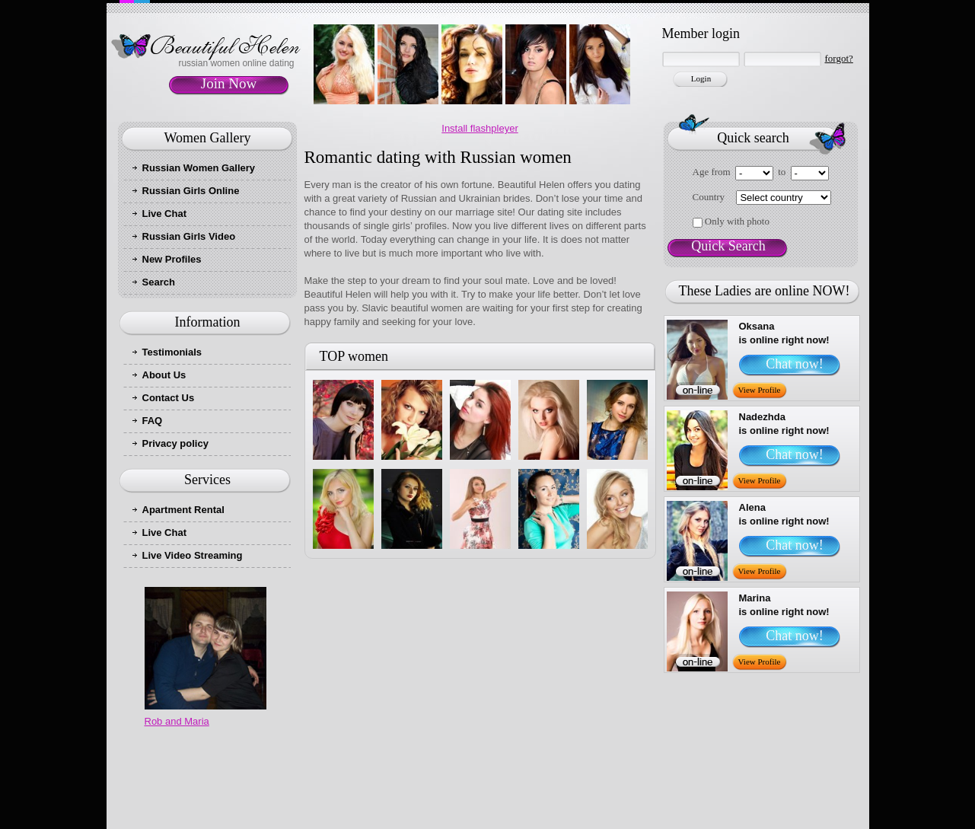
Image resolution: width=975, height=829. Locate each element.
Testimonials (172, 352)
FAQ (152, 420)
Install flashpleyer (479, 128)
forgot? (839, 58)
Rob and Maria (177, 721)
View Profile (759, 389)
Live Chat (164, 213)
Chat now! (795, 363)
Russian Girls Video (189, 236)
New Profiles (172, 259)
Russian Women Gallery (199, 168)
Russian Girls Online (191, 190)
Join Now (228, 83)
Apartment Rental (183, 509)
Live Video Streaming (192, 555)
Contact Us (168, 397)
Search (158, 282)
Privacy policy (175, 443)
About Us (164, 375)
